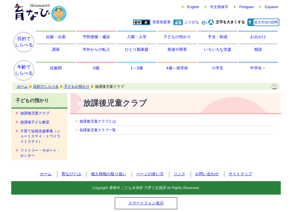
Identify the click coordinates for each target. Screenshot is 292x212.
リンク (179, 174)
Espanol (271, 7)
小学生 (217, 68)
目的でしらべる (24, 41)
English (193, 7)
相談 (258, 49)
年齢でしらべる (24, 69)
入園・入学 (137, 36)
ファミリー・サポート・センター (40, 153)
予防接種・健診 (96, 36)
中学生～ (258, 68)
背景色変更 (161, 22)
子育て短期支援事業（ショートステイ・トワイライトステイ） (40, 136)
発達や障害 (177, 49)
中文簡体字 (219, 7)
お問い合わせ (207, 174)
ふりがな (191, 22)
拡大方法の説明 (266, 22)
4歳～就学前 (177, 68)
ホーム (22, 86)
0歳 (96, 68)
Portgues (246, 7)
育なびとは (71, 174)
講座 (56, 49)
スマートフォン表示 (146, 203)
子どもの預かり (177, 36)
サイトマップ (240, 174)
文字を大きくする (230, 22)
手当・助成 (217, 36)
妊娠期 (56, 68)
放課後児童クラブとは (97, 121)
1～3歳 (137, 68)
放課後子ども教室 (34, 122)
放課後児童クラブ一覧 (97, 130)
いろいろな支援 (217, 49)
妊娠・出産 (56, 36)
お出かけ (258, 36)
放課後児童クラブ (34, 113)
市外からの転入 (96, 49)
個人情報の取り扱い (108, 174)
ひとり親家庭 (137, 49)
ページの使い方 (150, 174)
